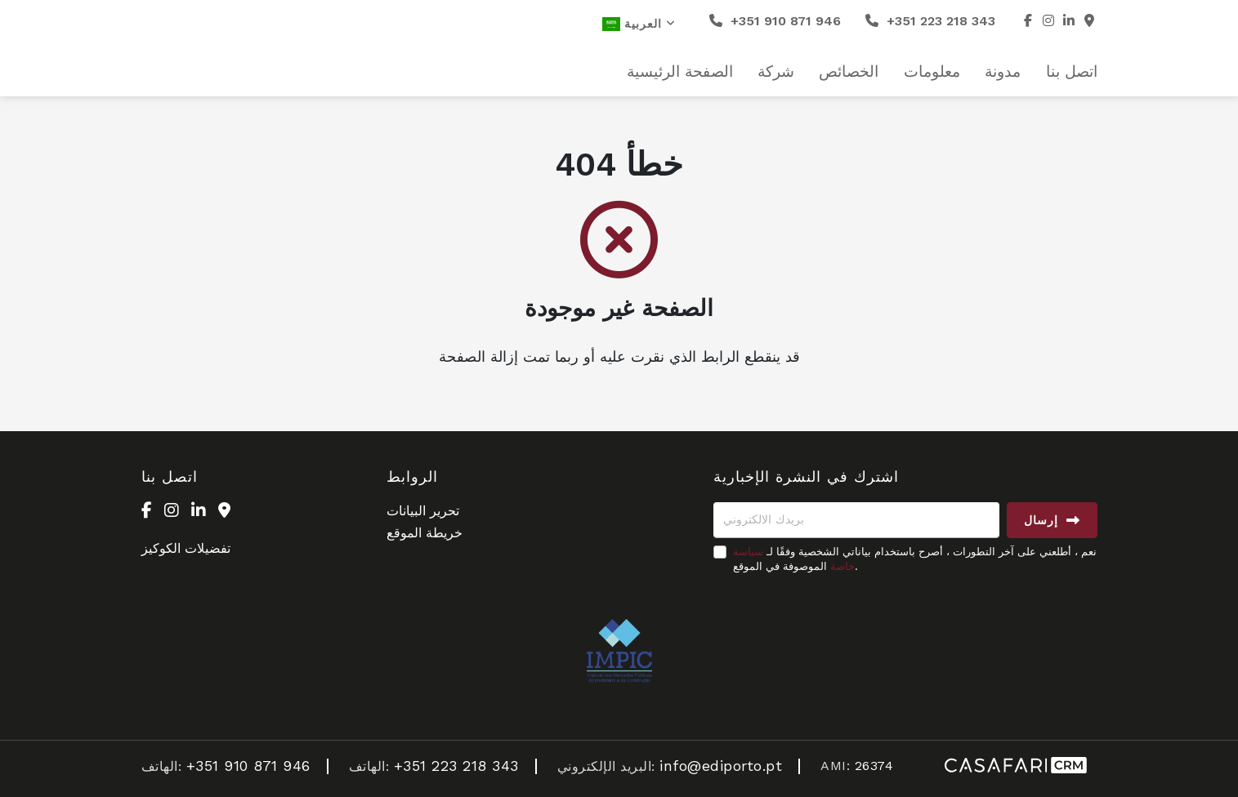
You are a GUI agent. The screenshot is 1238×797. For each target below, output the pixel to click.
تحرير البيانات (423, 511)
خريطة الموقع (425, 533)
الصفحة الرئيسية (680, 72)
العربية (639, 24)
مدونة (1003, 72)
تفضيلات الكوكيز (185, 548)
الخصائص (848, 72)
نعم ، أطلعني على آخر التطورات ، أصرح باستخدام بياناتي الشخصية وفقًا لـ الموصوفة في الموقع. (915, 558)
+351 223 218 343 (930, 21)
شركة (776, 72)
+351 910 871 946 (775, 21)
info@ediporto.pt (720, 765)
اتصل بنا (1071, 72)
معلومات (932, 72)
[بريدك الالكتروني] (856, 520)
